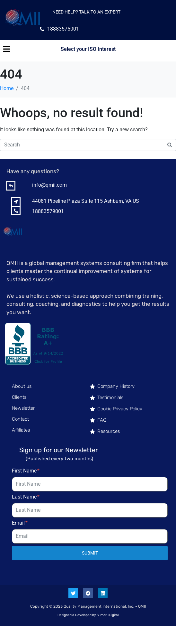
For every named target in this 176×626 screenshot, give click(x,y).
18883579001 (48, 211)
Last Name (26, 497)
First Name (26, 471)
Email (20, 523)
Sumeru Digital (108, 615)
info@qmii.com (49, 185)
